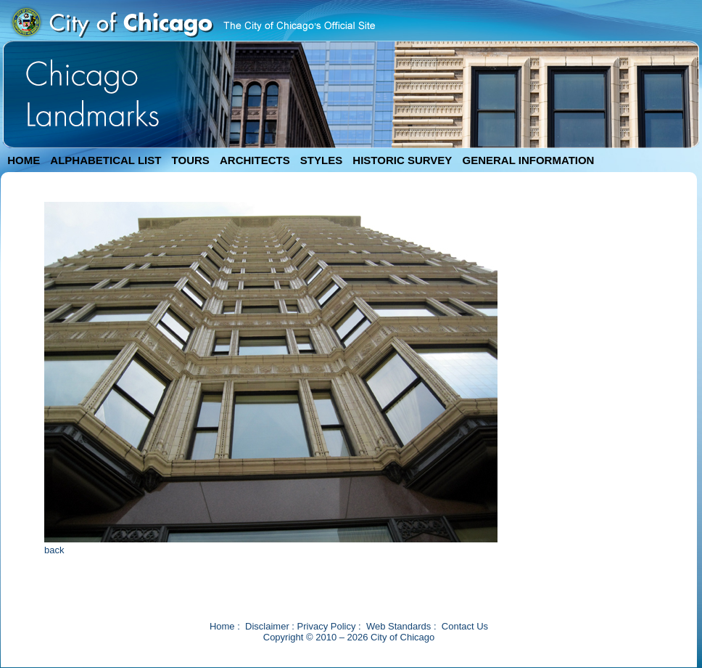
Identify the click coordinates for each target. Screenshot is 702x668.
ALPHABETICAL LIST (105, 160)
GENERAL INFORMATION (529, 160)
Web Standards (398, 626)
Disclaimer (267, 626)
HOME (23, 160)
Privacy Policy (326, 626)
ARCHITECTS (255, 160)
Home (222, 626)
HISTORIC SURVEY (402, 160)
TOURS (191, 160)
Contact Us (465, 626)
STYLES (321, 160)
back (54, 550)
